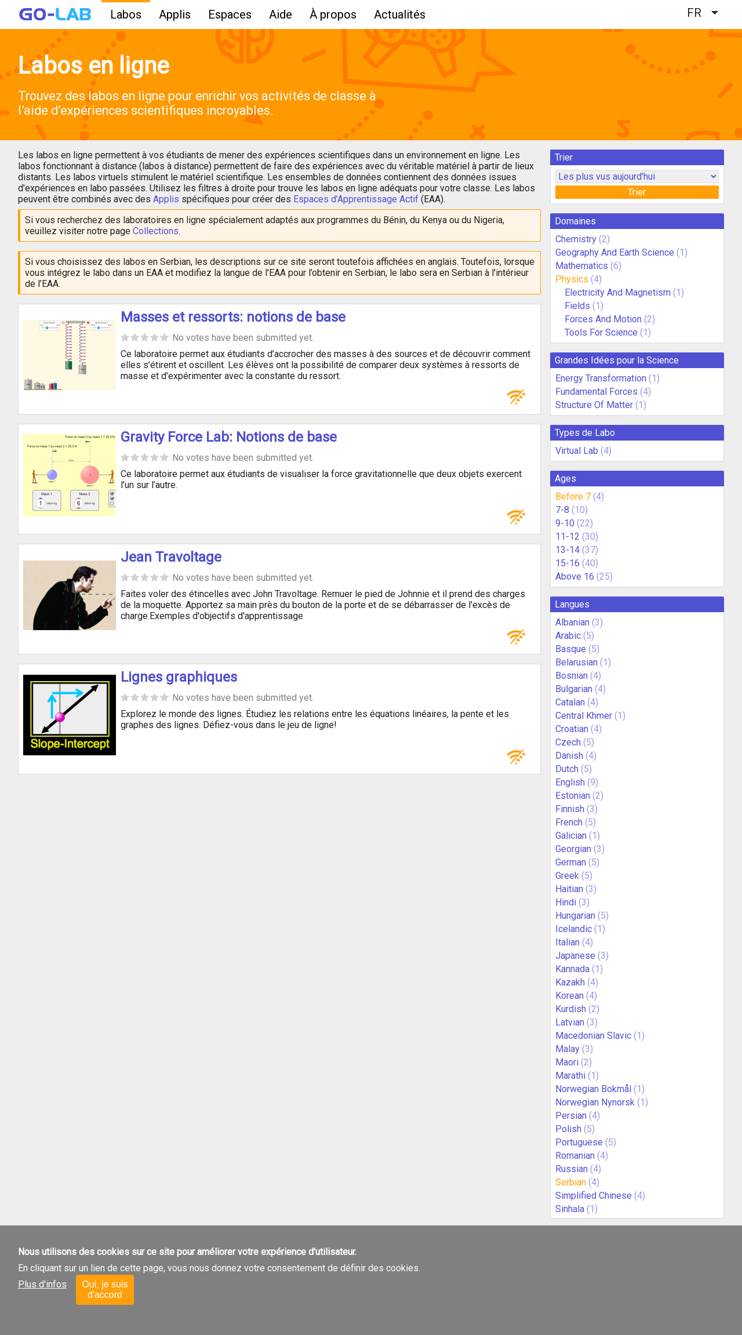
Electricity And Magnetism (618, 292)
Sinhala (569, 1208)
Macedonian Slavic (593, 1035)
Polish (568, 1128)
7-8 (562, 509)
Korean (569, 995)
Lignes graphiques (179, 677)
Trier (637, 192)
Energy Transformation (600, 378)
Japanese (575, 955)
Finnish (569, 808)
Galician (571, 835)
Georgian (573, 848)
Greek (567, 875)
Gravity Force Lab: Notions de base (229, 437)
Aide (280, 14)
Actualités (399, 14)
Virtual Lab (576, 450)
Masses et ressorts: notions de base (233, 317)
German (570, 862)
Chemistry (575, 239)
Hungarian (575, 915)
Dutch (567, 768)
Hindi (565, 902)
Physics (571, 279)
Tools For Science (601, 332)
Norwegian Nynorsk (595, 1102)
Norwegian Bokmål (593, 1088)
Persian (571, 1115)
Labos (125, 14)
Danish (569, 755)
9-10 (564, 523)
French (569, 822)
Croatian (571, 728)
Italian (567, 942)
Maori (567, 1062)
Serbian (570, 1182)
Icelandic (573, 928)
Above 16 (574, 576)
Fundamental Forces (596, 391)
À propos (333, 14)
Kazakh (570, 982)
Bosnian (571, 675)
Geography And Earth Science (614, 252)
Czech (568, 742)
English (570, 782)
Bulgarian (573, 688)
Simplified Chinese (593, 1195)
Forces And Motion (603, 319)
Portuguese (579, 1142)
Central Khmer (583, 715)
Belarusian (576, 662)
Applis (175, 14)
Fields (577, 305)
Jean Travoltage (171, 557)
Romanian (575, 1155)
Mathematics (581, 265)
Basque (570, 648)
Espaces (230, 14)
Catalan (570, 702)
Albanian (572, 622)
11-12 (567, 536)
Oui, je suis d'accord (105, 1289)
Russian (571, 1168)
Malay (567, 1048)
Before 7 (573, 496)
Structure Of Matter (594, 404)
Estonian (572, 795)
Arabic (568, 635)
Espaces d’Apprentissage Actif (356, 199)
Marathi (570, 1075)
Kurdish (570, 1008)
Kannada (572, 968)
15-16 (567, 563)
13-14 (567, 549)
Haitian (569, 888)
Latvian (569, 1022)
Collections (156, 231)
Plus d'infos (42, 1284)
